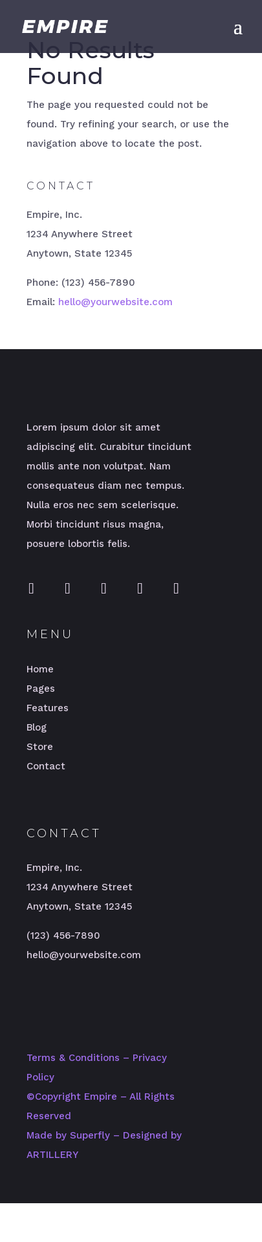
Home (40, 669)
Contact (46, 766)
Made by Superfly (68, 1135)
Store (40, 747)
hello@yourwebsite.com (115, 302)
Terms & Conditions (73, 1058)
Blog (37, 727)
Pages (41, 688)
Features (48, 708)
